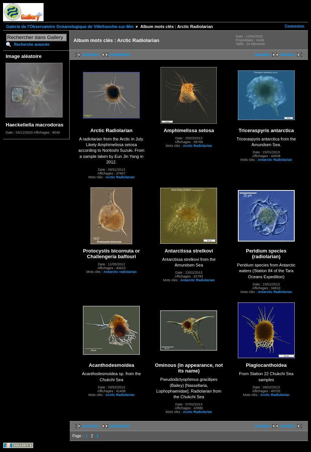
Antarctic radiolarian (120, 272)
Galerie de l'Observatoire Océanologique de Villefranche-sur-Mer (70, 26)
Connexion (294, 26)
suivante (262, 55)
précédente (120, 55)
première (90, 55)
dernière (287, 55)
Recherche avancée (31, 44)
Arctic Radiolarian (119, 177)
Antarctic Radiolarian (275, 160)
